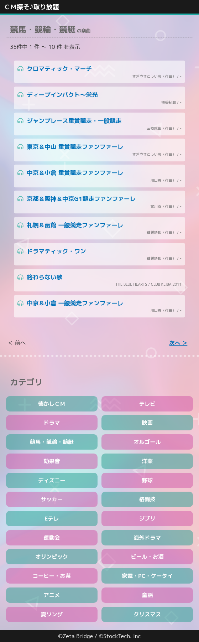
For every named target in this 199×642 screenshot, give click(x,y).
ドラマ (51, 422)
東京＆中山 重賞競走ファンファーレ (99, 150)
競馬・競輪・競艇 (52, 442)
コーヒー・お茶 (52, 576)
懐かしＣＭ (52, 404)
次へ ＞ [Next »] (178, 343)
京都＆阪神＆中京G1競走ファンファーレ (99, 202)
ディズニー (52, 480)
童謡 (147, 595)
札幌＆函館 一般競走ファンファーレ (99, 228)
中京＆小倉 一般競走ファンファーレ (99, 306)
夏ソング (52, 614)
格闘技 (147, 499)
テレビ (147, 404)
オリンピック (51, 556)
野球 (147, 480)
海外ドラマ (147, 538)
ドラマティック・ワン (99, 254)
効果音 (51, 461)
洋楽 (147, 461)
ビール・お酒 (147, 556)
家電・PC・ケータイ (147, 576)
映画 (147, 422)
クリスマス (147, 614)
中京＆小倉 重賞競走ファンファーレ (99, 176)
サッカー (52, 499)
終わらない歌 (99, 280)
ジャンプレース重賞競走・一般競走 (99, 124)
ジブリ (147, 518)
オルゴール (147, 442)
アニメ (51, 595)
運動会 (51, 538)
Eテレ (51, 518)
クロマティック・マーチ (99, 71)
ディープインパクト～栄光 (99, 97)
